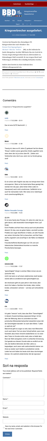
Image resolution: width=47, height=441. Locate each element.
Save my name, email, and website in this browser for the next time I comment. (23, 427)
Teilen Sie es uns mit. (19, 77)
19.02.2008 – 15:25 (16, 213)
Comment (7, 378)
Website (5, 417)
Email (5, 408)
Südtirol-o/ (7, 73)
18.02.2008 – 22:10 (16, 177)
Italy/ (3, 73)
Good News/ (31, 72)
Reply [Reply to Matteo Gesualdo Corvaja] (6, 252)
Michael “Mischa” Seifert (11, 49)
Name (5, 399)
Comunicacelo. (39, 77)
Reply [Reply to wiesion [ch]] (6, 295)
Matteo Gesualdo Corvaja (14, 210)
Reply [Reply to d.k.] (6, 359)
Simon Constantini (21, 35)
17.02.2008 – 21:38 (16, 144)
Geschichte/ (13, 72)
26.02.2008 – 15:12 (16, 309)
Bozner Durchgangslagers (12, 47)
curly (6, 118)
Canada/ (42, 72)
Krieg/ (17, 72)
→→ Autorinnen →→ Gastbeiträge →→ (23, 4)
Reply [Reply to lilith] (6, 199)
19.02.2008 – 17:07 (16, 266)
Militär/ (20, 72)
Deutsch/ (16, 73)
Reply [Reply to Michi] (6, 163)
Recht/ (24, 72)
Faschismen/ (7, 72)
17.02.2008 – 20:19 (16, 120)
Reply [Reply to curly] (6, 130)
